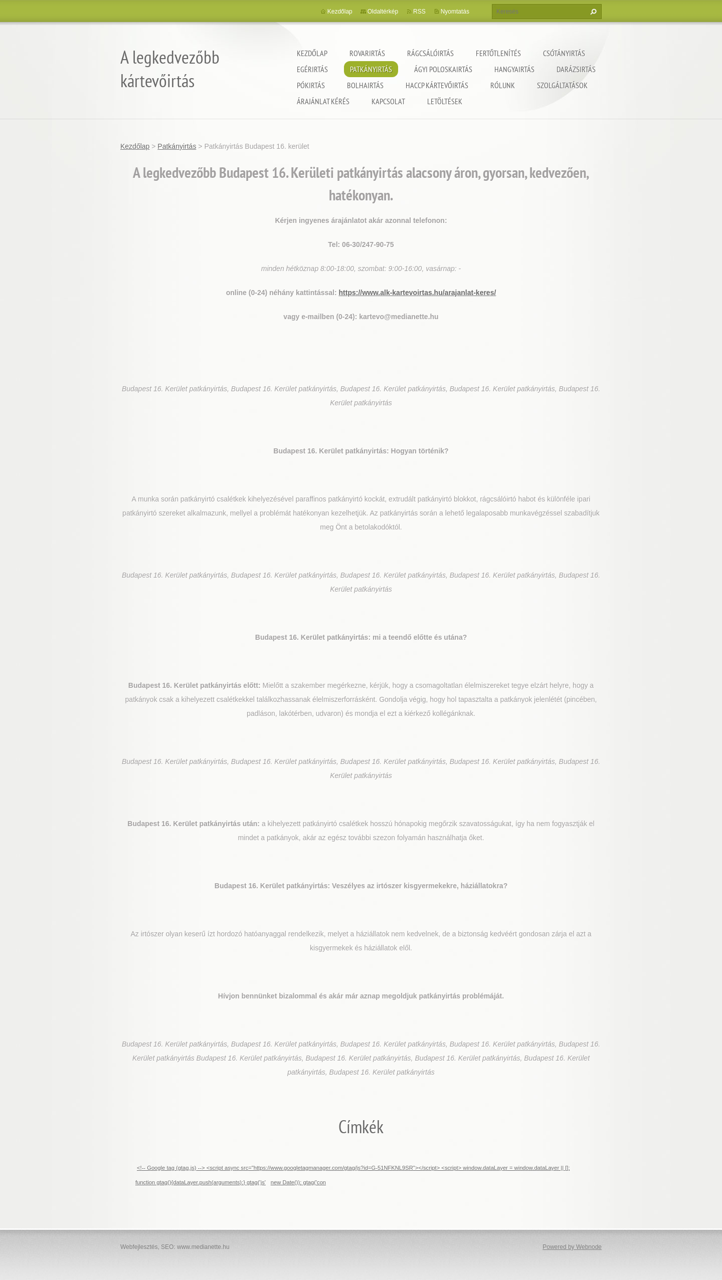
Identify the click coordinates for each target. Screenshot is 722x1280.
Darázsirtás (576, 69)
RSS (419, 11)
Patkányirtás (371, 69)
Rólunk (502, 85)
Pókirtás (311, 85)
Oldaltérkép (383, 11)
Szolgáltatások (562, 85)
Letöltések (444, 101)
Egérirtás (312, 69)
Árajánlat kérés (323, 101)
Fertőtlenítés (498, 53)
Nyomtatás (455, 11)
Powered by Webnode (572, 1246)
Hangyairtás (514, 69)
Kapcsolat (388, 101)
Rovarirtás (367, 53)
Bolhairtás (365, 85)
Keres (592, 11)
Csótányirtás (564, 53)
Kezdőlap (312, 53)
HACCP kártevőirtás (437, 85)
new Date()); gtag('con (298, 1182)
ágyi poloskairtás (443, 69)
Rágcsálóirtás (430, 53)
